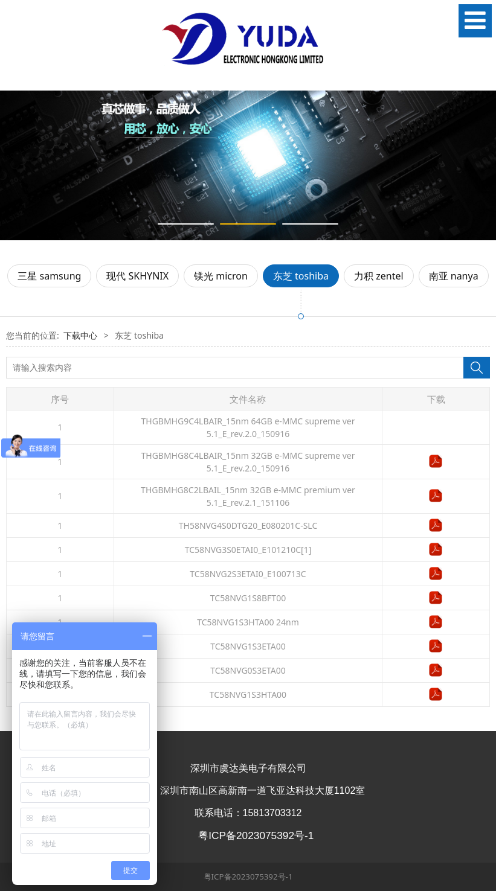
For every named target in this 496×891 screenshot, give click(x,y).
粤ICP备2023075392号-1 (248, 876)
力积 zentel (379, 276)
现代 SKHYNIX (137, 276)
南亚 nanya (453, 276)
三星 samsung (49, 276)
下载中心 (80, 335)
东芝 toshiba (301, 276)
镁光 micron (221, 276)
